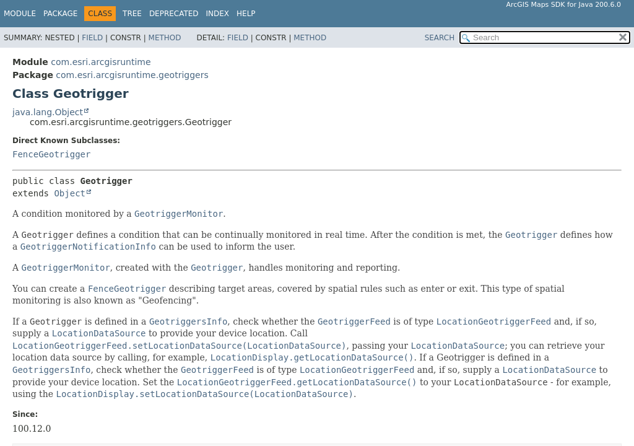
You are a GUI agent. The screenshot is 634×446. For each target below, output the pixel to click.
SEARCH (440, 37)
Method (165, 37)
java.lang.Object (47, 112)
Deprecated (174, 13)
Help (246, 13)
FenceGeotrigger (51, 154)
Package (60, 13)
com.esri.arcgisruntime (100, 62)
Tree (132, 13)
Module (20, 13)
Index (218, 13)
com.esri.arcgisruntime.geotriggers (132, 75)
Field (92, 37)
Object (69, 193)
